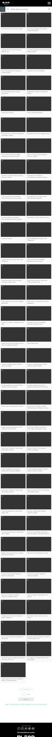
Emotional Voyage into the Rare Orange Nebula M (37, 29)
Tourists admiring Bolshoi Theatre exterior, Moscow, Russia (37, 470)
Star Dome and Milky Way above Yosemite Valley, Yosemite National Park (38, 533)
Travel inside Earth (32, 343)
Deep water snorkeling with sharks (12, 406)
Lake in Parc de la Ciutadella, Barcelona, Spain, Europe (36, 260)
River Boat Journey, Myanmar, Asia (38, 217)
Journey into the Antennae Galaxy (12, 29)
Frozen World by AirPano (35, 112)
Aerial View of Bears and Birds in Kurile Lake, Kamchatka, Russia (37, 428)
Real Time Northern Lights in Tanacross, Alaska (36, 574)
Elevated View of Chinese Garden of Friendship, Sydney (13, 134)
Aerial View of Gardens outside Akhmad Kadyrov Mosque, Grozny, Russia (38, 407)
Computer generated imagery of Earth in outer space (12, 574)
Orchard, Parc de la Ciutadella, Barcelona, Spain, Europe (36, 323)
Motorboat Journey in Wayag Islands (38, 133)
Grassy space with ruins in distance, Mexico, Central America (12, 679)
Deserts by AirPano (8, 112)
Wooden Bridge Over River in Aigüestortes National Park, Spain (37, 386)
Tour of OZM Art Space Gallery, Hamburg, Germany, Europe (11, 155)
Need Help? (44, 9)
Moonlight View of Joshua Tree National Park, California (36, 197)
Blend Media (6, 3)
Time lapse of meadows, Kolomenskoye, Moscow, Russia (37, 176)
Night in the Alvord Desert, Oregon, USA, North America (13, 553)
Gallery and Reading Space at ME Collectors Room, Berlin (12, 428)
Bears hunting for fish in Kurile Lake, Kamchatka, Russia (38, 491)
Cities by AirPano (7, 238)
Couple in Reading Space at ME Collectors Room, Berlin (37, 365)
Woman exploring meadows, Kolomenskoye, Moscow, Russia (11, 218)
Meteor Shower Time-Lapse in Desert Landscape (36, 449)
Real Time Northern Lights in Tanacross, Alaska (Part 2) (11, 595)
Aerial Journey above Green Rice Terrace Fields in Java (37, 281)
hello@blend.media (27, 732)
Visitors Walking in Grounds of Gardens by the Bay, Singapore (11, 470)
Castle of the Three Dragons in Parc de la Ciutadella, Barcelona (13, 344)
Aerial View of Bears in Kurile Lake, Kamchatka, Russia (12, 449)
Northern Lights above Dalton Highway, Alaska (36, 512)
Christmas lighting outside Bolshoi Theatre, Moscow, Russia (12, 386)
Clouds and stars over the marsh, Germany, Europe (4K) (12, 281)
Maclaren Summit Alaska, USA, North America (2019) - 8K (38, 637)
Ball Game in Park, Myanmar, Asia (37, 553)
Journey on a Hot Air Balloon (36, 71)
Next (25, 699)
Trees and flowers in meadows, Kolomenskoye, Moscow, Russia (11, 197)
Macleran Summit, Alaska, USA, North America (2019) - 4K (13, 658)
